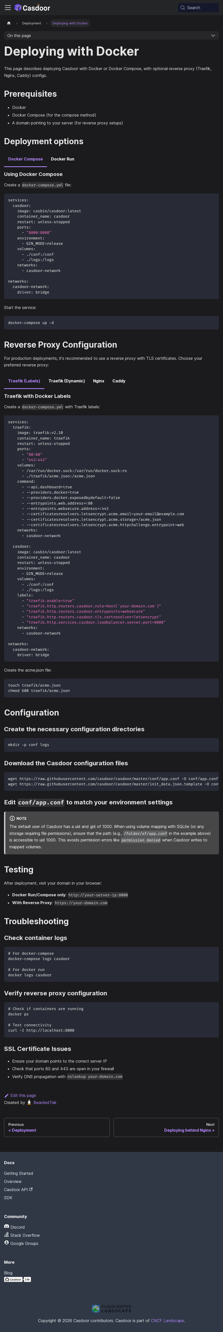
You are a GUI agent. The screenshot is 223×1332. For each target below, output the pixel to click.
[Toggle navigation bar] (8, 7)
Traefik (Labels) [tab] (24, 380)
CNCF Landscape (167, 1320)
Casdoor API (18, 1189)
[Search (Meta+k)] (198, 7)
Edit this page (20, 1095)
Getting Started (18, 1173)
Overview (13, 1181)
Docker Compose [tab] (25, 158)
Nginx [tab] (98, 380)
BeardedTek (41, 1102)
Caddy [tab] (118, 380)
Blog (8, 1272)
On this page (19, 35)
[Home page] (9, 23)
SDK (8, 1197)
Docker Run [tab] (62, 158)
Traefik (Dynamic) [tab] (66, 380)
